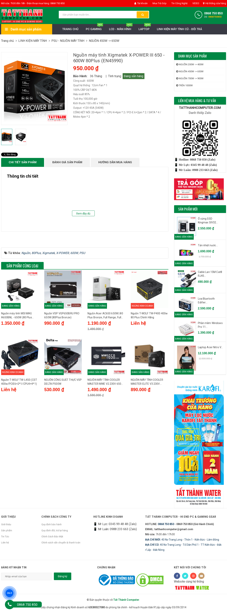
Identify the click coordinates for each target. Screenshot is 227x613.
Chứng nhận (106, 567)
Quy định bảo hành (51, 524)
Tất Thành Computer (126, 599)
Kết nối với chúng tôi (190, 567)
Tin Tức (5, 536)
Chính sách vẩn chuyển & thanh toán (60, 542)
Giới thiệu (6, 524)
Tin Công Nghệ (179, 3)
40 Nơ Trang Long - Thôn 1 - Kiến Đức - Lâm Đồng (182, 539)
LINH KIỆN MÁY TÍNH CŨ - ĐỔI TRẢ (179, 29)
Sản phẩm (6, 530)
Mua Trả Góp (159, 3)
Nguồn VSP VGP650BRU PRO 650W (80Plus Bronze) (61, 355)
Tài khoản (141, 3)
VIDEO (195, 3)
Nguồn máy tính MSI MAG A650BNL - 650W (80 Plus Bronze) (16, 356)
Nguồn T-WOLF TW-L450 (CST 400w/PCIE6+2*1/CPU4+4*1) (19, 422)
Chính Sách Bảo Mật (52, 536)
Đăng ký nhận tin (14, 567)
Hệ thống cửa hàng (214, 3)
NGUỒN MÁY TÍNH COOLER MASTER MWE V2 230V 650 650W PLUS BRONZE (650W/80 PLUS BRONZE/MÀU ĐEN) (106, 423)
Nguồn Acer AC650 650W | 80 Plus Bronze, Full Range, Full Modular (105, 356)
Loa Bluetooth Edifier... (206, 300)
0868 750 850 (213, 13)
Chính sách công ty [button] (56, 516)
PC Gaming (94, 28)
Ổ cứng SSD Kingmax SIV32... (208, 220)
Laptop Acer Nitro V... (210, 347)
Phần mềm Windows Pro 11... (210, 325)
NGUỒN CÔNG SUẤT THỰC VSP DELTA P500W (63, 422)
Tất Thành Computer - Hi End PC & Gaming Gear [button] (180, 516)
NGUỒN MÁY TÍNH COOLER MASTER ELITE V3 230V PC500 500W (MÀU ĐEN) (147, 423)
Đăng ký (62, 576)
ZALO (9, 593)
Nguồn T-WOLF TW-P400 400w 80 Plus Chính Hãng (149, 355)
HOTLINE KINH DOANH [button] (108, 516)
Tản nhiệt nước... (208, 245)
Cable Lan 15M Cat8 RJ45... (210, 273)
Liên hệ (5, 542)
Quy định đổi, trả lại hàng (54, 530)
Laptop (145, 28)
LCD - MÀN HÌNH (120, 28)
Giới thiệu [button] (8, 516)
